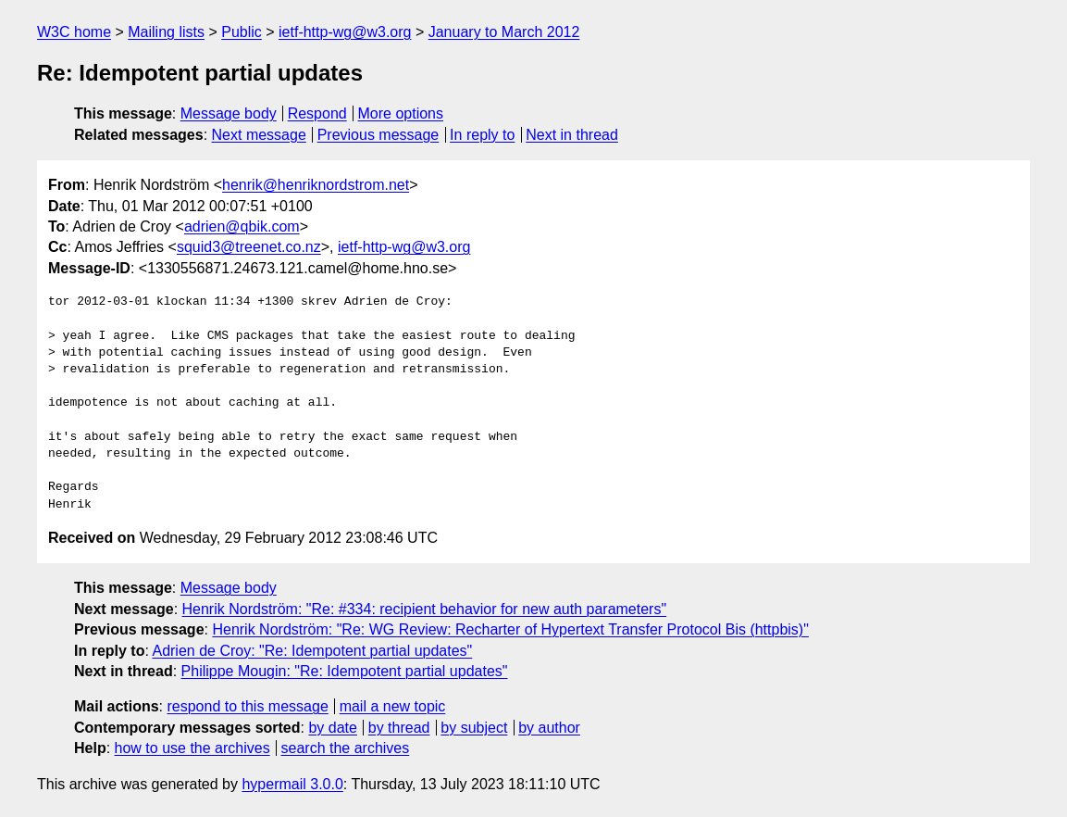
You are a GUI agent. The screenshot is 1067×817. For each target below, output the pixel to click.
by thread (399, 727)
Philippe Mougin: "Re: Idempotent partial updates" (344, 671)
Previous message (378, 135)
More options (401, 113)
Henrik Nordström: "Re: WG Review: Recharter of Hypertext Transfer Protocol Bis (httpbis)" (510, 629)
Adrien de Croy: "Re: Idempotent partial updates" (312, 651)
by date (332, 727)
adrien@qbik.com (242, 226)
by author (549, 727)
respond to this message (247, 706)
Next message (259, 135)
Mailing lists (166, 32)
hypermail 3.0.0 (292, 784)
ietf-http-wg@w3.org (345, 32)
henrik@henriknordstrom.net (315, 185)
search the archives (345, 748)
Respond (317, 113)
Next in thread (572, 135)
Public (241, 32)
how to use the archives (192, 748)
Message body (228, 113)
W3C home (74, 32)
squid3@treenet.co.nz (249, 247)
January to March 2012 (504, 32)
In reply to (482, 135)
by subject (473, 727)
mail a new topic (393, 706)
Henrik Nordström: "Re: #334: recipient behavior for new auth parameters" (424, 609)
